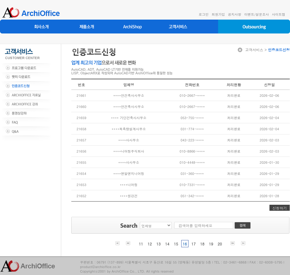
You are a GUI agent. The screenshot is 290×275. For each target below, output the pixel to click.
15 (176, 243)
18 (202, 243)
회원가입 (218, 14)
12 (149, 243)
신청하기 (279, 207)
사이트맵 (278, 14)
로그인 (203, 14)
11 (141, 243)
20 (220, 243)
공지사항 (234, 14)
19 (211, 243)
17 (194, 243)
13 (158, 243)
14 (167, 243)
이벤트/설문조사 (256, 14)
